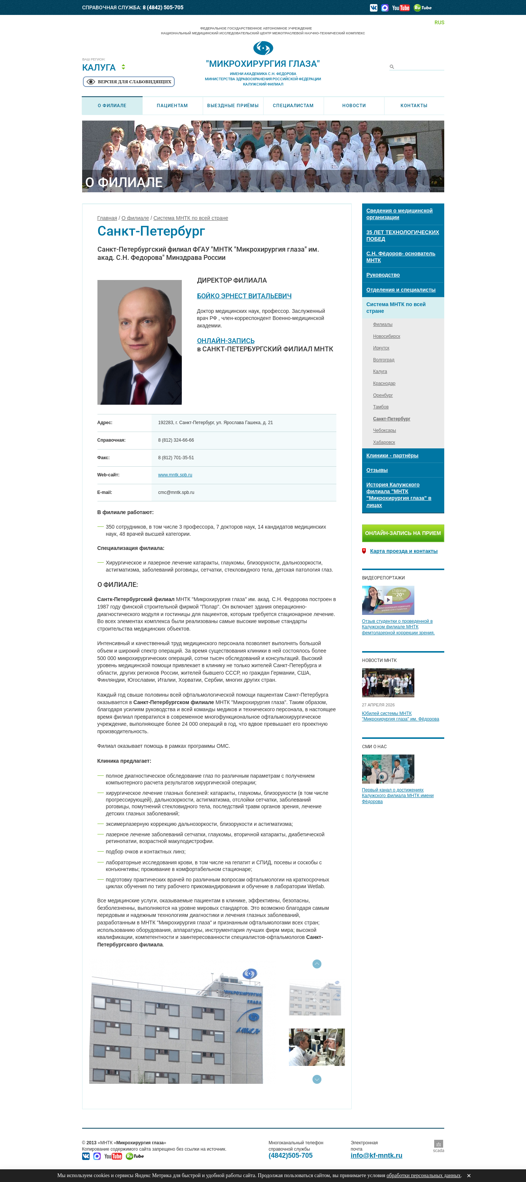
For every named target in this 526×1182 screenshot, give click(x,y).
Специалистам (293, 105)
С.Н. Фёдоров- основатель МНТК (401, 257)
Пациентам (172, 105)
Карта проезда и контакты (404, 551)
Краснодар (384, 383)
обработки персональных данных (423, 1175)
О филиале (112, 105)
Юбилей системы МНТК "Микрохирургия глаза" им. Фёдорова (400, 716)
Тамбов (381, 407)
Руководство (383, 275)
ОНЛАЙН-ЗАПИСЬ (226, 341)
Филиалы (383, 324)
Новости (354, 105)
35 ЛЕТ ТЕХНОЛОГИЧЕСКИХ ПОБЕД (403, 235)
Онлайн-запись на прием (403, 533)
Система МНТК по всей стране (190, 218)
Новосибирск (386, 336)
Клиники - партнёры (392, 455)
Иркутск (381, 348)
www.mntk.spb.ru (175, 475)
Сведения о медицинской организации (400, 214)
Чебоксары (384, 430)
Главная (107, 218)
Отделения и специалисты (401, 290)
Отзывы (377, 470)
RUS (439, 22)
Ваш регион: (94, 59)
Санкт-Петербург (392, 419)
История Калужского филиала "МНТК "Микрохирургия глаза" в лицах (399, 495)
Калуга (99, 67)
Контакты (414, 105)
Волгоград (384, 360)
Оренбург (383, 395)
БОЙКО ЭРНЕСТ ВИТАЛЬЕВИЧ (244, 296)
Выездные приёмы (233, 105)
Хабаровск (384, 442)
